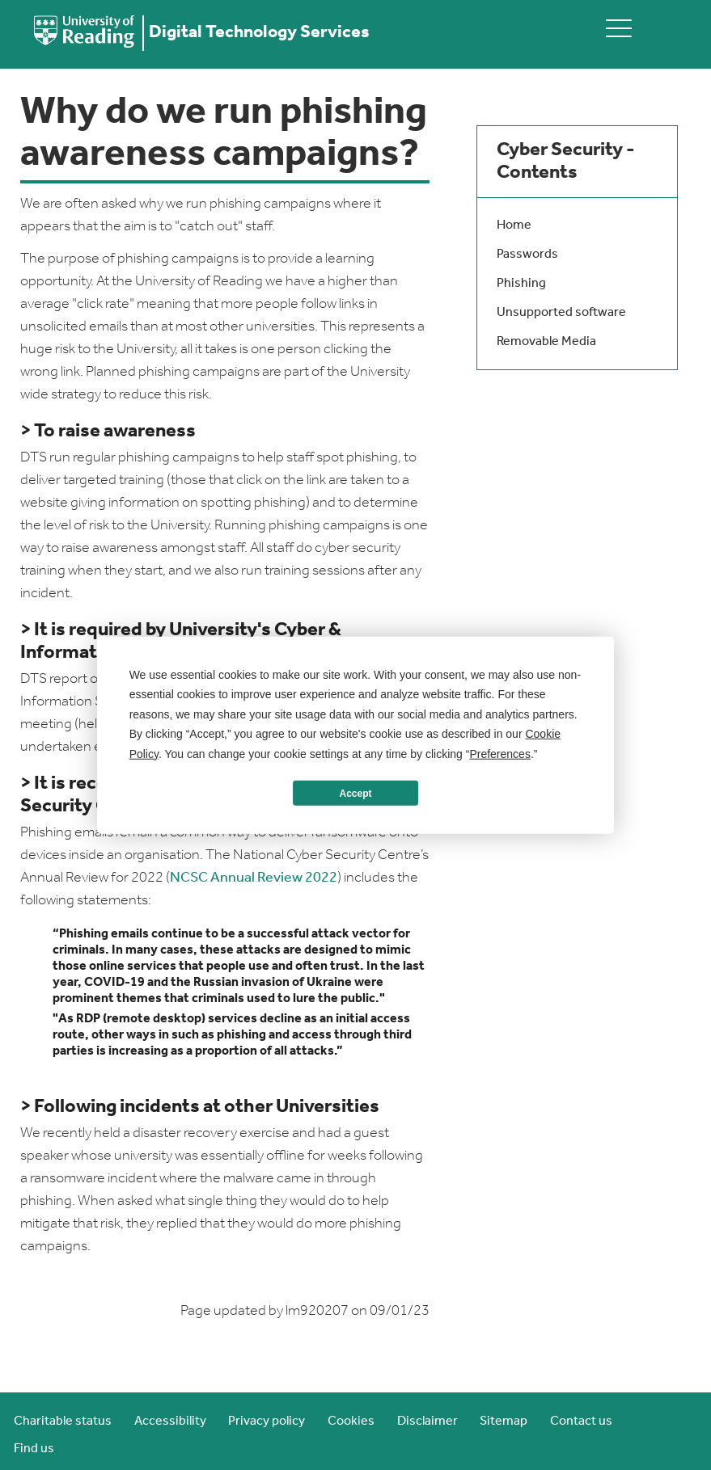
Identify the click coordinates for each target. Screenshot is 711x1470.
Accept (355, 792)
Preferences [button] (499, 753)
